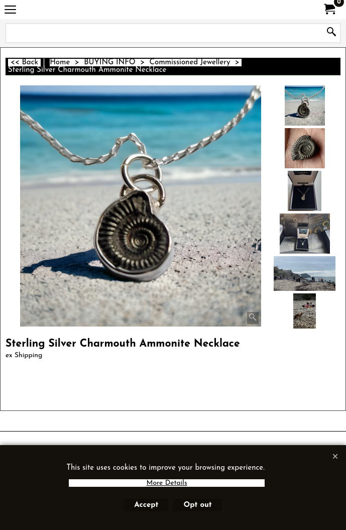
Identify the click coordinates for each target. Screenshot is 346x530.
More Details (166, 483)
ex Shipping (24, 355)
